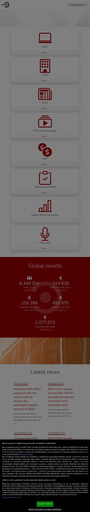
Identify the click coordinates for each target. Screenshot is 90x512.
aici (30, 469)
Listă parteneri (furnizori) (11, 497)
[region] (45, 476)
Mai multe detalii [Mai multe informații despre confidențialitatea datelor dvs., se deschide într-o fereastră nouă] (26, 454)
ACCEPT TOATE (45, 504)
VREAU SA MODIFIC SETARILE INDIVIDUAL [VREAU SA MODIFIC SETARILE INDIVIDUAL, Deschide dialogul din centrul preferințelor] (44, 509)
